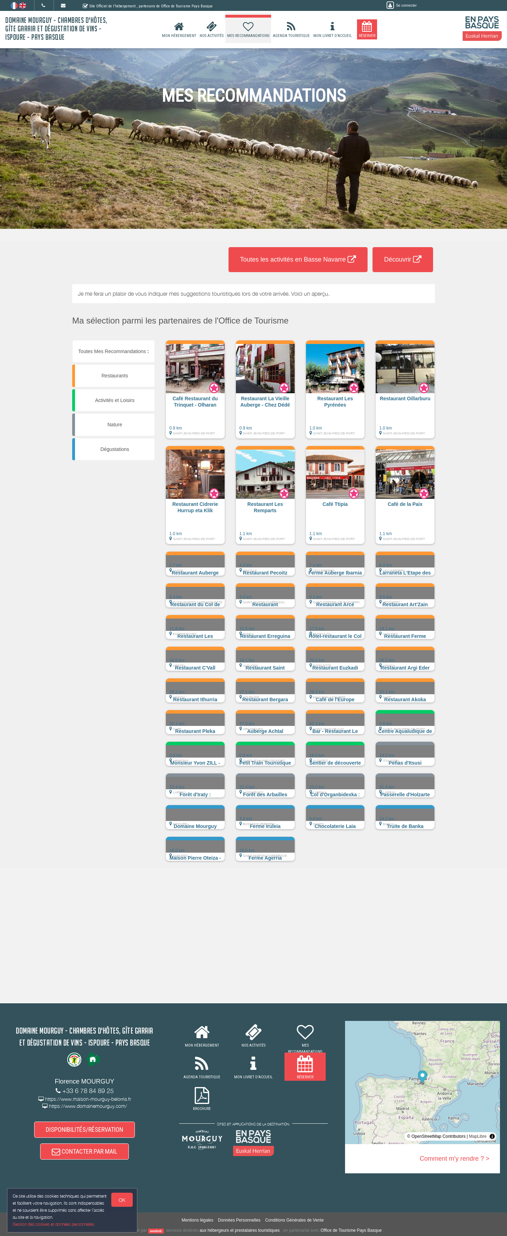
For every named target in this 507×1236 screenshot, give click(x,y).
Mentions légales (197, 1220)
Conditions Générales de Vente (294, 1220)
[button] (195, 393)
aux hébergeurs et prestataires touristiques (240, 1230)
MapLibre (478, 1136)
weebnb (156, 1230)
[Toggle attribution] (492, 1136)
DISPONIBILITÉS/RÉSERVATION (84, 1129)
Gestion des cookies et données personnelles (53, 1224)
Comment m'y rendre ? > (454, 1158)
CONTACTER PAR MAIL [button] (84, 1151)
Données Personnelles (239, 1220)
